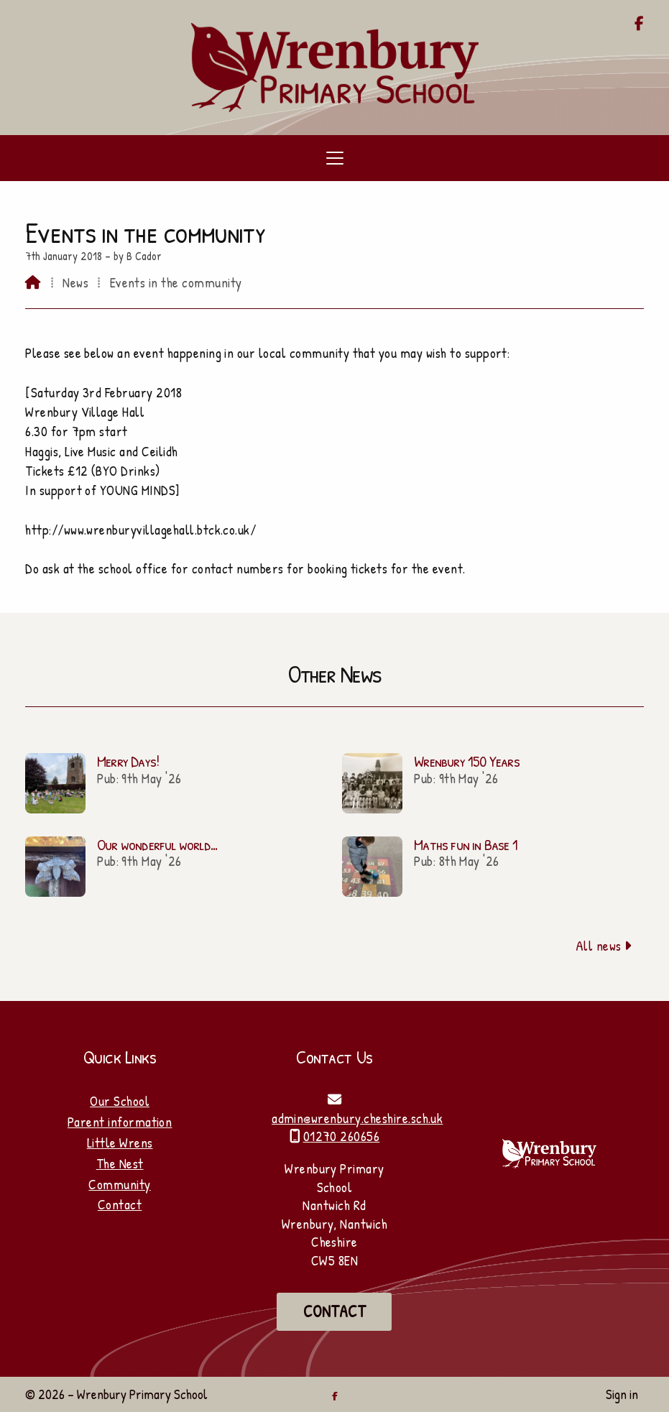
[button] (334, 158)
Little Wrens (120, 1142)
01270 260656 (341, 1136)
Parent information (120, 1121)
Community (119, 1184)
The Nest (120, 1163)
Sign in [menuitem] (622, 1394)
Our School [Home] (119, 1101)
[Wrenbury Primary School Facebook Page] (639, 24)
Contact (120, 1204)
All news (604, 945)
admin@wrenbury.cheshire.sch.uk (357, 1118)
